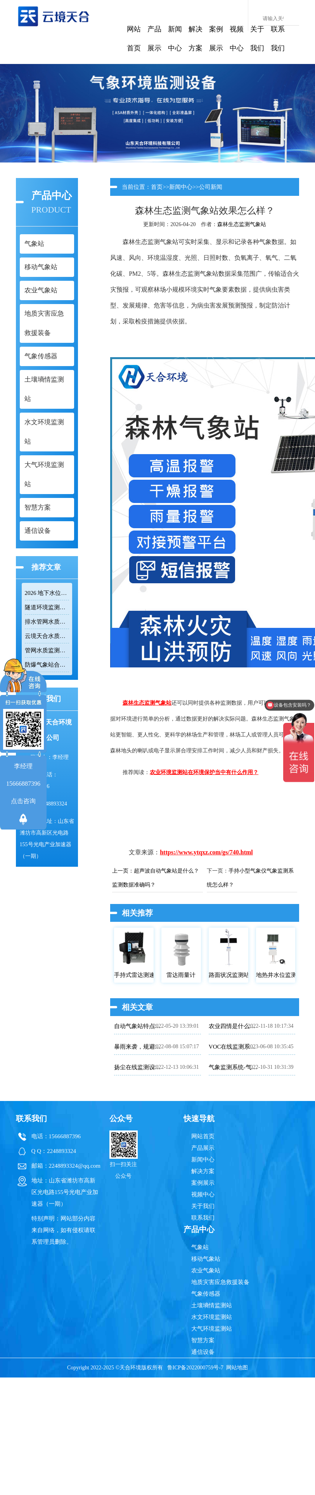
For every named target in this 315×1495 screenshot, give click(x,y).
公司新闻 (210, 187)
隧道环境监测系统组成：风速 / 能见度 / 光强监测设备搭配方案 (47, 607)
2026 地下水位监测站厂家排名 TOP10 (47, 593)
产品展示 (154, 38)
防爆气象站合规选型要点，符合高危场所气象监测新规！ (47, 665)
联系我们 (278, 38)
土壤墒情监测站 (211, 1305)
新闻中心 (175, 38)
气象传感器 (205, 1294)
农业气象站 (205, 1270)
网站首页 (134, 38)
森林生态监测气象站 (241, 224)
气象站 (200, 1247)
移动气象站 (205, 1259)
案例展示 (216, 38)
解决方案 (195, 38)
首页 (157, 187)
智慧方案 (203, 1340)
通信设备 (203, 1352)
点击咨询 (23, 801)
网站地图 (237, 1368)
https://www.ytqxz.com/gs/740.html (206, 852)
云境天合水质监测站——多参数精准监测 (47, 636)
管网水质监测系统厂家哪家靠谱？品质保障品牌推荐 (47, 650)
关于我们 (257, 38)
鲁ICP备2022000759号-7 (195, 1368)
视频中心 (237, 38)
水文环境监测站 (211, 1317)
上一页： (123, 871)
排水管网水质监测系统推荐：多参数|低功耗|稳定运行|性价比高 (47, 622)
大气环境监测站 (211, 1329)
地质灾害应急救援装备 (220, 1282)
